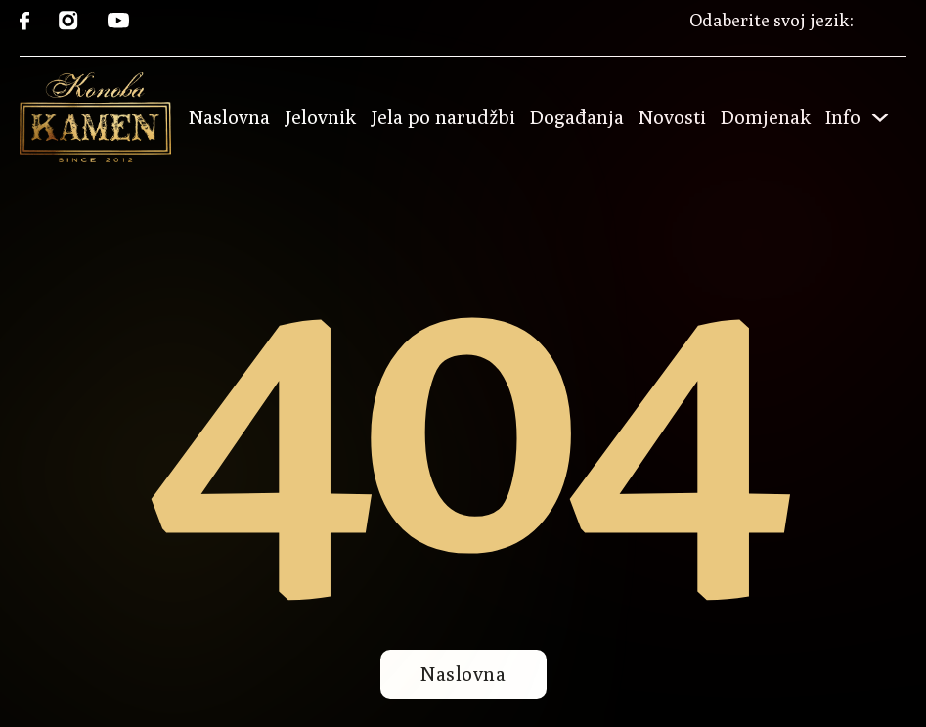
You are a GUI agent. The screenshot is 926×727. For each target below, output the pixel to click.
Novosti (672, 117)
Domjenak (766, 117)
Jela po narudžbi (443, 117)
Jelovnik (320, 117)
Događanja (577, 117)
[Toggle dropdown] (880, 117)
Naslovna (229, 117)
